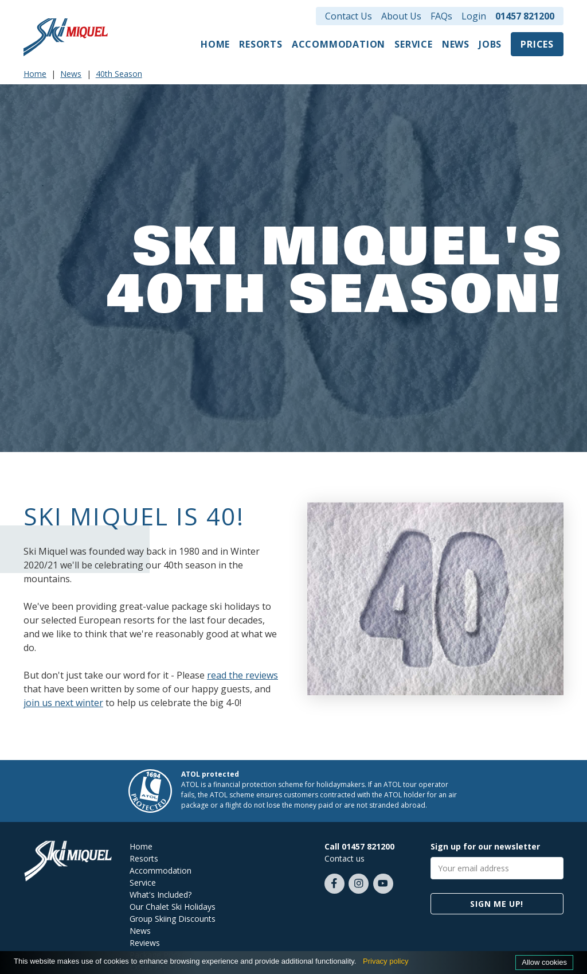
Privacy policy (385, 961)
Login (473, 16)
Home (215, 44)
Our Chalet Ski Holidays (173, 906)
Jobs (490, 44)
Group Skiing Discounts (173, 918)
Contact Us (348, 16)
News (455, 44)
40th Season (119, 73)
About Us (401, 16)
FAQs (441, 16)
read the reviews (242, 675)
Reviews (145, 942)
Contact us (344, 858)
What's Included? (160, 894)
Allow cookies (544, 962)
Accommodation (338, 44)
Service (413, 44)
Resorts (261, 44)
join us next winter (63, 702)
